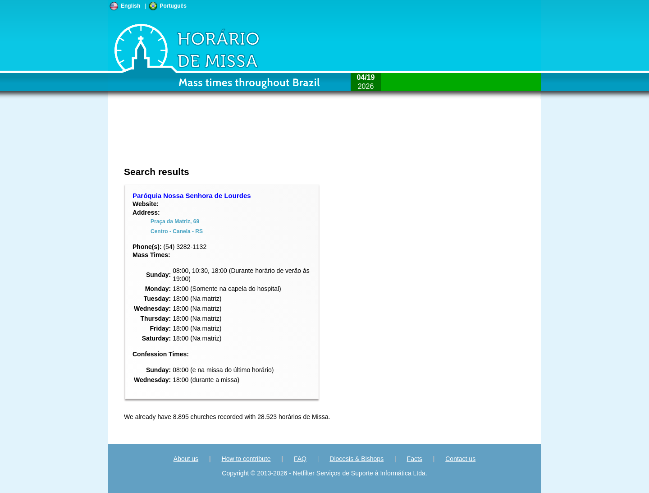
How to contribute (246, 458)
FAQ (300, 458)
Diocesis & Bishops (356, 458)
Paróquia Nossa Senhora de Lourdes (192, 195)
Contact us (460, 458)
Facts (414, 458)
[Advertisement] (264, 137)
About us (186, 458)
